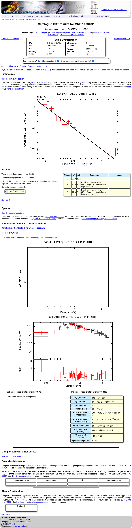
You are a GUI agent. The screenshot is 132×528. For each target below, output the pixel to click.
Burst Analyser (42, 32)
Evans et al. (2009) (43, 70)
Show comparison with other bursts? (76, 61)
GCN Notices (65, 34)
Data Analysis (45, 16)
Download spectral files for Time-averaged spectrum (23, 228)
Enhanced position (57, 32)
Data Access (32, 16)
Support (22, 16)
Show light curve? (30, 61)
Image (89, 32)
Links (82, 16)
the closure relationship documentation (32, 502)
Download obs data (101, 32)
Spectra (23, 66)
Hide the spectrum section (12, 213)
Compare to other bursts (38, 66)
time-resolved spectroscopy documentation (99, 219)
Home (7, 16)
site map (100, 16)
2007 (83, 82)
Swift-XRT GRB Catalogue (27, 19)
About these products (10, 39)
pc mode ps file (37, 238)
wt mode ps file (9, 238)
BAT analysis (53, 34)
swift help (11, 524)
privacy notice (20, 526)
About (14, 16)
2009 (88, 82)
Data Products (59, 16)
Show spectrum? (49, 61)
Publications (72, 16)
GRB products (12, 19)
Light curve (70, 32)
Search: (107, 16)
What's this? (80, 437)
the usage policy (105, 70)
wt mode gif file (23, 238)
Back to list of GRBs (122, 39)
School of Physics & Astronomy (114, 10)
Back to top (5, 200)
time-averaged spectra (55, 216)
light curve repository (38, 82)
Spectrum (81, 32)
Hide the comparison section (13, 456)
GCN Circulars (78, 34)
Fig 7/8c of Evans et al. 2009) (44, 219)
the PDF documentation (21, 476)
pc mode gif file (51, 238)
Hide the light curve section (12, 79)
